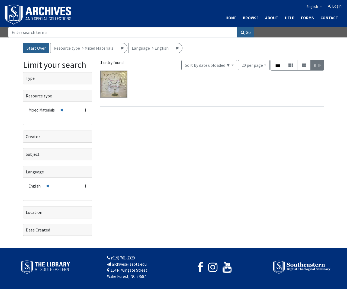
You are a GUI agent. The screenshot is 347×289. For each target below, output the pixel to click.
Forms (307, 17)
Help (289, 17)
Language (35, 171)
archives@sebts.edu (127, 264)
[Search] (122, 32)
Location (34, 212)
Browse (251, 17)
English (313, 6)
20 (252, 65)
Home (231, 17)
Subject (33, 154)
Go (246, 32)
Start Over (36, 48)
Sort (207, 65)
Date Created (38, 230)
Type (30, 78)
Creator (33, 136)
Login (335, 6)
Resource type (39, 96)
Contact (329, 17)
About (271, 17)
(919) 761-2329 (121, 258)
